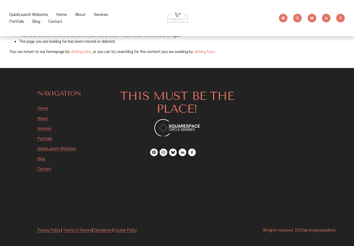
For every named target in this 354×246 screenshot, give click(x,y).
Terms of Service (77, 230)
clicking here (81, 51)
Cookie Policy (125, 230)
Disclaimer (103, 230)
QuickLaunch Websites (28, 14)
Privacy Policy (48, 230)
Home (61, 14)
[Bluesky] (312, 18)
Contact (55, 21)
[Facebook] (340, 18)
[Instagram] (297, 18)
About (80, 14)
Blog (36, 21)
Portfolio (16, 21)
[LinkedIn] (326, 18)
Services (44, 128)
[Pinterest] (283, 18)
